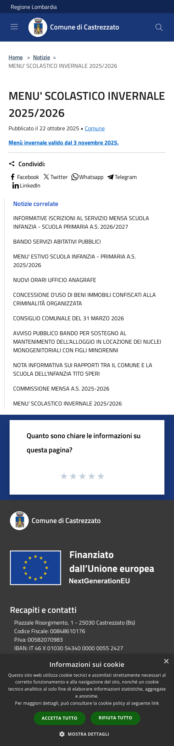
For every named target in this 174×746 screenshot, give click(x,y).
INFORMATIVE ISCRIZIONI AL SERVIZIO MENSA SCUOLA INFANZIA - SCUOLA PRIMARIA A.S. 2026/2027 (81, 222)
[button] (87, 733)
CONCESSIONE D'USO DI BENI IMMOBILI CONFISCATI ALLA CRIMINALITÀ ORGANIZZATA (84, 298)
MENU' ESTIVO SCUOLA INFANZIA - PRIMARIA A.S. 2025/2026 (74, 260)
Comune (95, 128)
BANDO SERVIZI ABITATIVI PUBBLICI (57, 241)
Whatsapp (87, 177)
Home (16, 57)
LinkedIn (25, 185)
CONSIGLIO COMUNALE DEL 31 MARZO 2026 (68, 318)
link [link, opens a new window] (155, 703)
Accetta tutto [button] (59, 718)
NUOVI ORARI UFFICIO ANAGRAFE (54, 280)
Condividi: (27, 164)
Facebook (24, 177)
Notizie (41, 57)
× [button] (166, 661)
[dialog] (87, 700)
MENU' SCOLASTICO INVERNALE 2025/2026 (67, 403)
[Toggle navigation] (14, 26)
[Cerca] (159, 27)
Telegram (121, 177)
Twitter (55, 177)
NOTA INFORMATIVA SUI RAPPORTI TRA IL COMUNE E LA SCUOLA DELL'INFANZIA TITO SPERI (82, 369)
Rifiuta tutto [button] (115, 718)
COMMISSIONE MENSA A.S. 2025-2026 (61, 388)
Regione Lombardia (34, 6)
